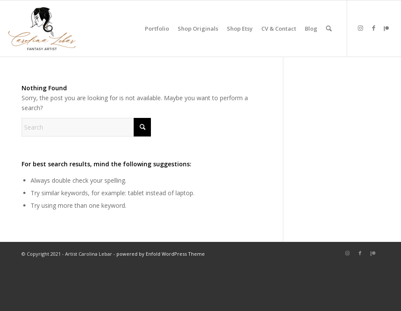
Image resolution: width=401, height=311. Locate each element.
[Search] (329, 28)
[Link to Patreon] (386, 28)
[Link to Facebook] (373, 28)
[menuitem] (157, 28)
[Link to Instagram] (360, 28)
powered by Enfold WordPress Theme (160, 254)
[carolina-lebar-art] (42, 28)
